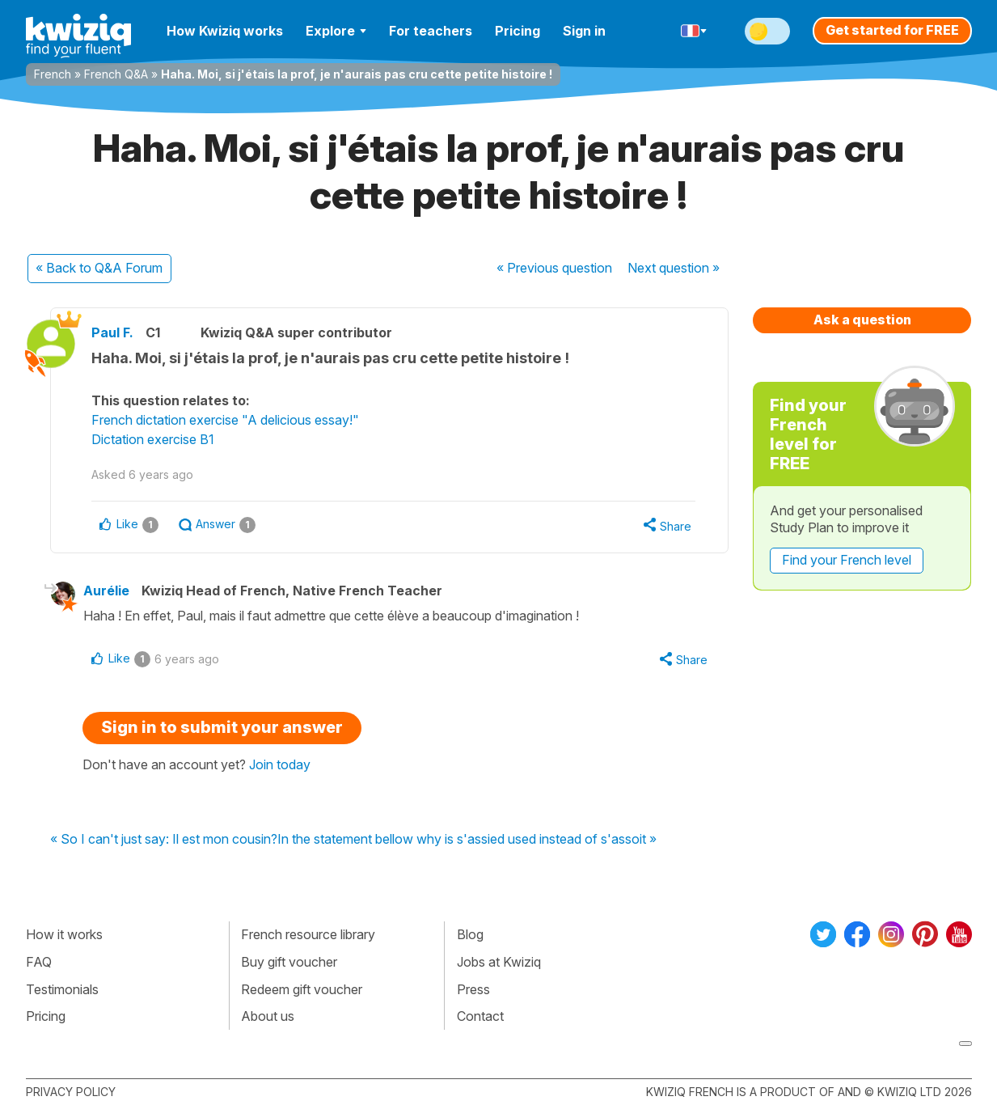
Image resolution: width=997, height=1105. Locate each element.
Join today (280, 764)
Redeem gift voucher (301, 989)
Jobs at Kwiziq (499, 962)
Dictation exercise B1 (152, 439)
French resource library (308, 934)
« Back (99, 268)
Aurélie (106, 590)
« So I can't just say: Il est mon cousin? (163, 839)
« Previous (554, 268)
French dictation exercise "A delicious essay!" (225, 420)
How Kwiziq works (225, 31)
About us (267, 1016)
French (52, 74)
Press (473, 989)
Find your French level (846, 560)
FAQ (39, 962)
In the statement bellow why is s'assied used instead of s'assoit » (467, 839)
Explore (336, 31)
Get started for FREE (892, 30)
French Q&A (116, 74)
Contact (480, 1016)
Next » (673, 268)
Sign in (584, 31)
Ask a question (862, 319)
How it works (64, 934)
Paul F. (112, 332)
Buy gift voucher (289, 962)
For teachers (430, 31)
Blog (470, 934)
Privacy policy (71, 1092)
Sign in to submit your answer (222, 727)
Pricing (517, 31)
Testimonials (62, 989)
